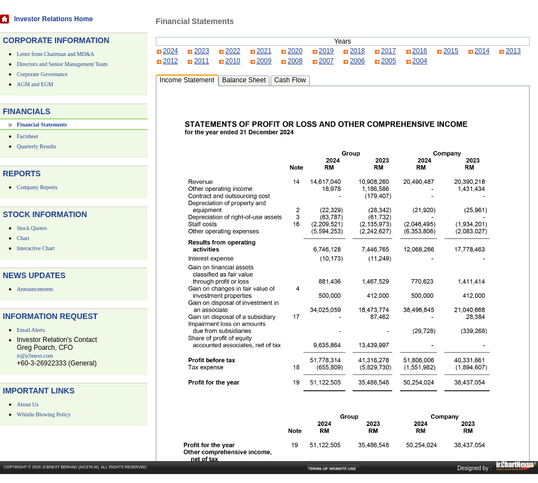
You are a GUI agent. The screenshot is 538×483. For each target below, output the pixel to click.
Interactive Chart (35, 248)
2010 (232, 61)
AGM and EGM (35, 84)
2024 (170, 51)
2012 (170, 61)
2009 (264, 61)
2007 (326, 61)
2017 (388, 51)
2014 (482, 51)
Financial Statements (42, 124)
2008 (295, 61)
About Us (28, 404)
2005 (388, 61)
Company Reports (37, 187)
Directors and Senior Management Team (62, 64)
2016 (420, 51)
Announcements (35, 289)
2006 (357, 61)
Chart (23, 238)
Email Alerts (31, 330)
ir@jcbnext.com (35, 356)
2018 (357, 51)
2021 (264, 51)
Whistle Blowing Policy (44, 414)
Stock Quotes (32, 228)
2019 (326, 51)
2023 (201, 51)
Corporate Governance (42, 74)
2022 (232, 51)
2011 (201, 61)
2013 (513, 51)
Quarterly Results (36, 146)
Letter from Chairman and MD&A (55, 54)
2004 (420, 61)
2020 (295, 51)
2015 (450, 51)
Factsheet (27, 136)
